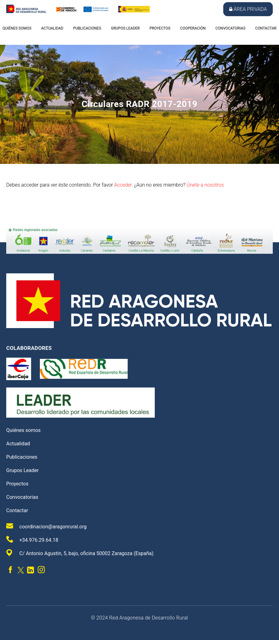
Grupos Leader (125, 28)
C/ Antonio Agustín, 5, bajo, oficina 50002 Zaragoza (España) (80, 552)
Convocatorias (230, 28)
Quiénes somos (16, 28)
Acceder (122, 185)
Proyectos (159, 28)
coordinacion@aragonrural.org (46, 526)
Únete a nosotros (205, 185)
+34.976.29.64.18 (32, 539)
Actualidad (52, 28)
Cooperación (193, 28)
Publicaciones (87, 28)
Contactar (265, 28)
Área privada (248, 9)
